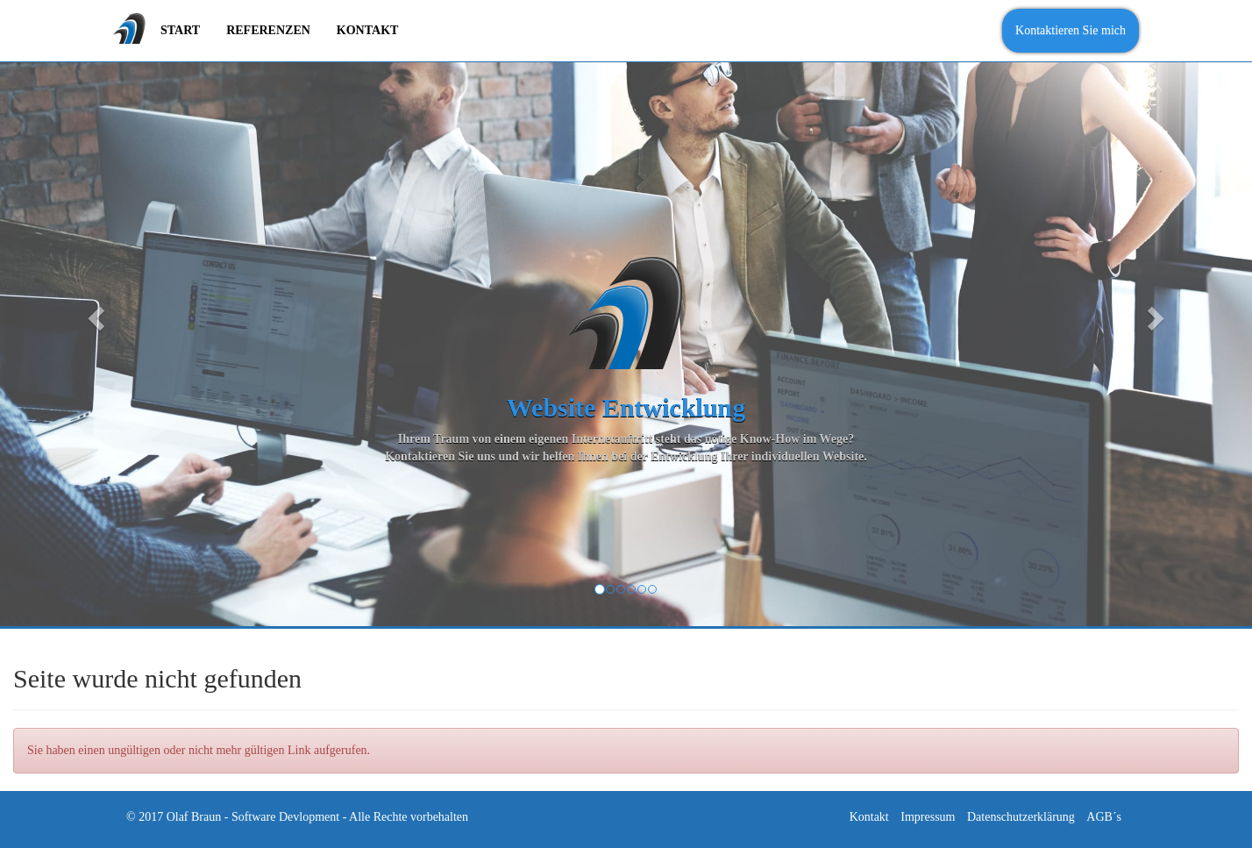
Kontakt (869, 816)
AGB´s (1103, 816)
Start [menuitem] (180, 30)
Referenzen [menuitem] (268, 30)
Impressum (927, 816)
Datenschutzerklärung (1021, 816)
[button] (94, 313)
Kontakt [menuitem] (368, 30)
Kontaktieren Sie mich (1070, 30)
